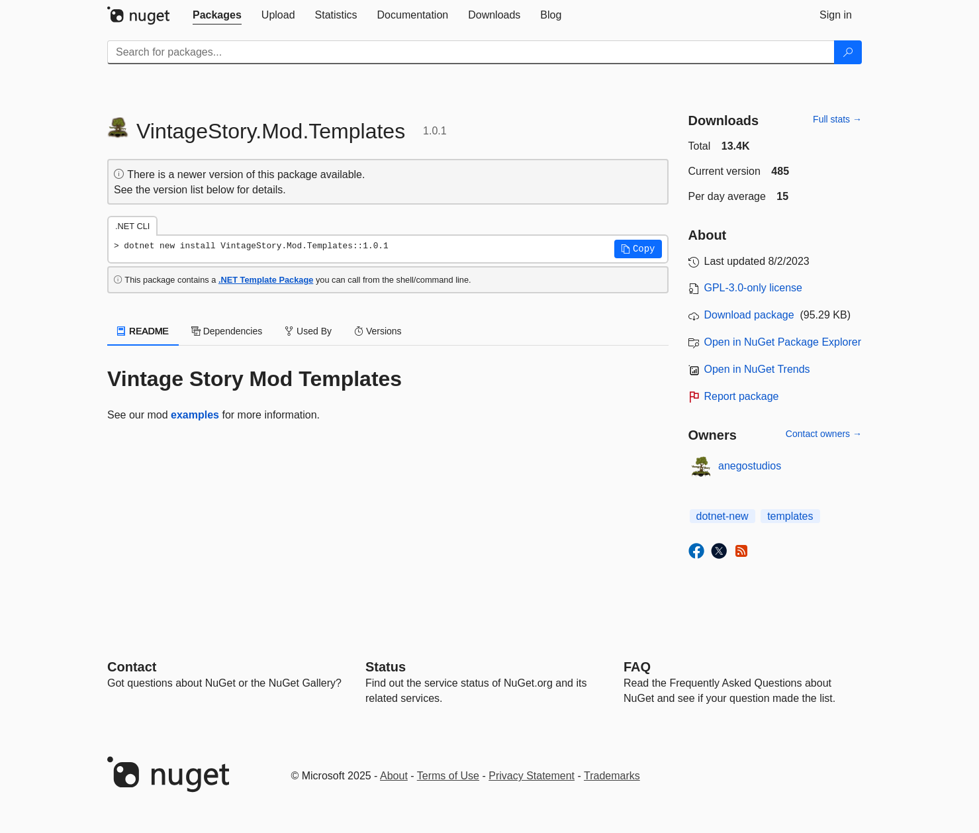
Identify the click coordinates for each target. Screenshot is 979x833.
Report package (741, 396)
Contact (131, 667)
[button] (638, 249)
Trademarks (612, 775)
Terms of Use (448, 775)
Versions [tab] (378, 331)
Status (385, 667)
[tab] (217, 15)
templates (790, 516)
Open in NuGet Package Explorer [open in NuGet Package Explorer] (782, 342)
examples (195, 414)
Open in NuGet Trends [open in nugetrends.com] (757, 369)
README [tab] (143, 331)
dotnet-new (722, 516)
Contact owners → (824, 433)
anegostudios (749, 465)
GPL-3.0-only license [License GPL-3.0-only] (753, 287)
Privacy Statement (532, 775)
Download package (749, 314)
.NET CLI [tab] (132, 226)
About (394, 775)
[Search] (848, 52)
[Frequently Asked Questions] (637, 667)
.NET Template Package (265, 280)
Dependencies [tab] (226, 331)
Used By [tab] (308, 331)
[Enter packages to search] (471, 52)
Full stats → (837, 119)
